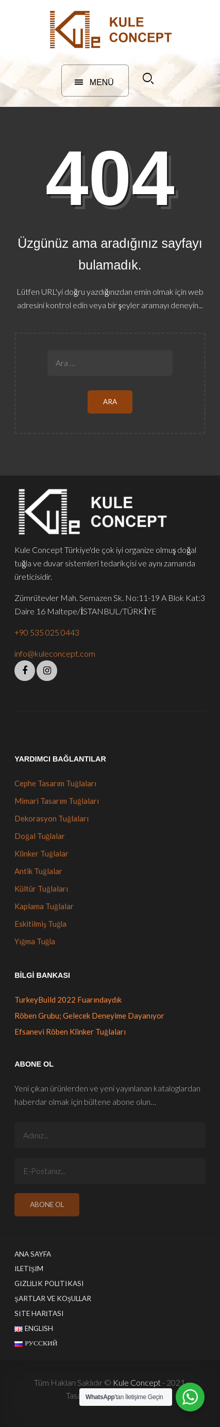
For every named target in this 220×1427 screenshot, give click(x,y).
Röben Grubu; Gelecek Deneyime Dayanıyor (89, 1015)
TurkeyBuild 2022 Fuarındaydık (68, 999)
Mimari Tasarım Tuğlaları (56, 800)
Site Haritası (38, 1313)
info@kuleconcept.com (54, 653)
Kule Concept (137, 1382)
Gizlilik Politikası (48, 1283)
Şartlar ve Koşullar (52, 1298)
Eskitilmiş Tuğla (40, 923)
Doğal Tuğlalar (39, 836)
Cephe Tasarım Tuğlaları (55, 783)
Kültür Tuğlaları (41, 888)
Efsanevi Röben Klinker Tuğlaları (70, 1031)
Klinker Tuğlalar (41, 853)
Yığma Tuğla (34, 941)
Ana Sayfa (32, 1254)
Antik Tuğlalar (38, 871)
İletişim (28, 1268)
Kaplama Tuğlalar (44, 906)
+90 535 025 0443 (46, 632)
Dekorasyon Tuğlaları (51, 818)
